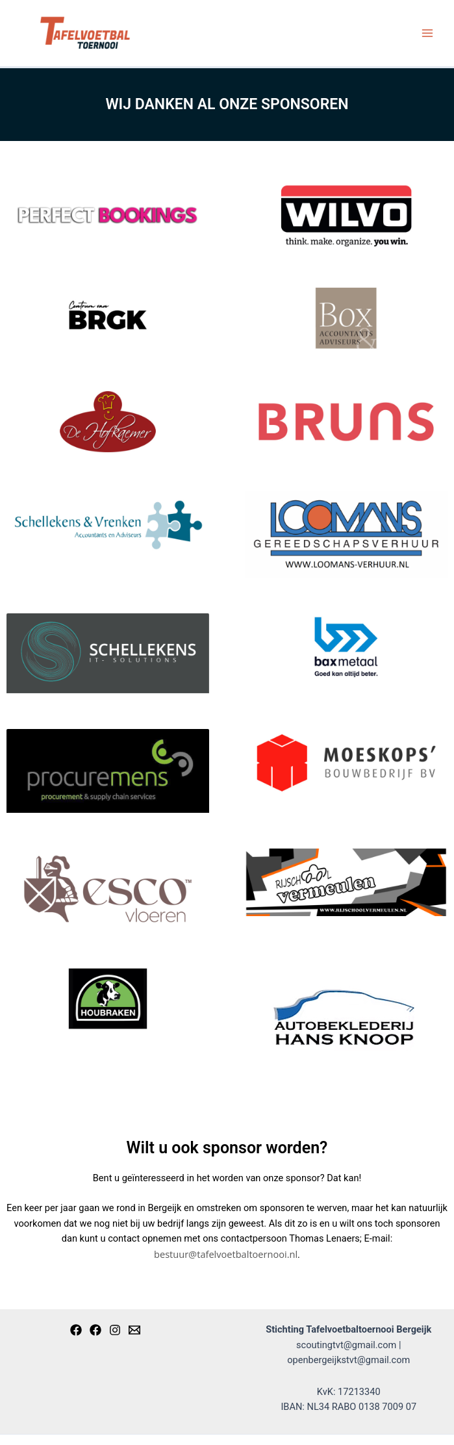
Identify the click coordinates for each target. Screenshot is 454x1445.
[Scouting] (76, 1330)
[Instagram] (115, 1330)
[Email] (134, 1330)
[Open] (95, 1330)
